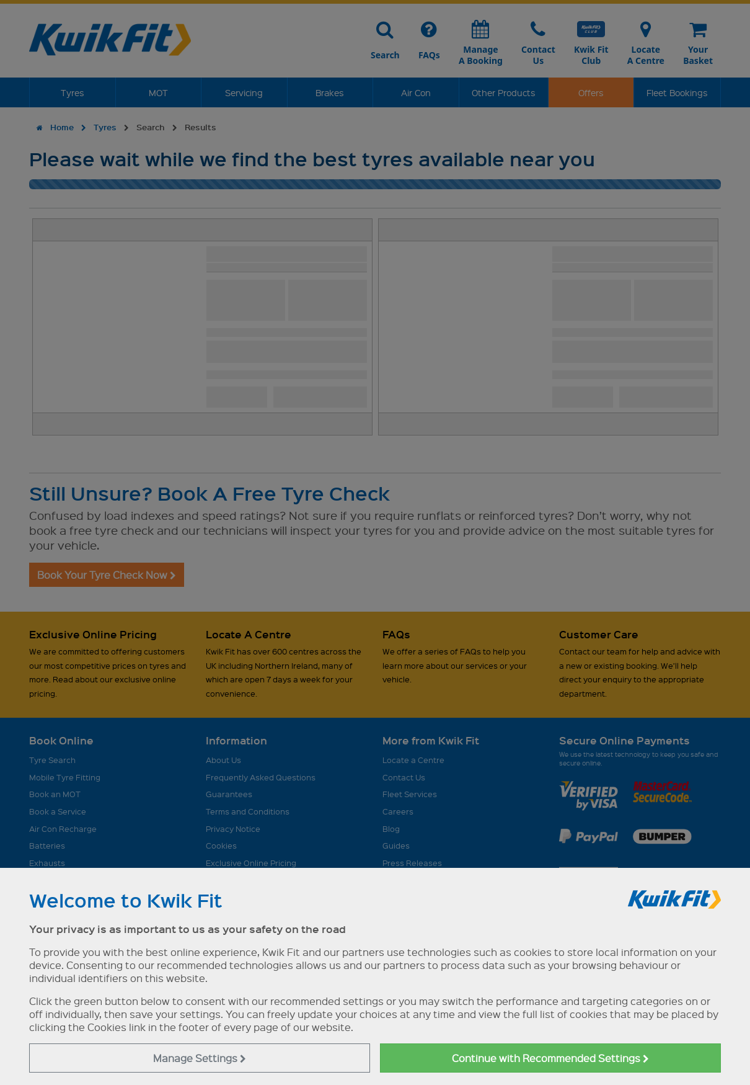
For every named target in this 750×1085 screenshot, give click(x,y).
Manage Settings (199, 1058)
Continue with (550, 1058)
